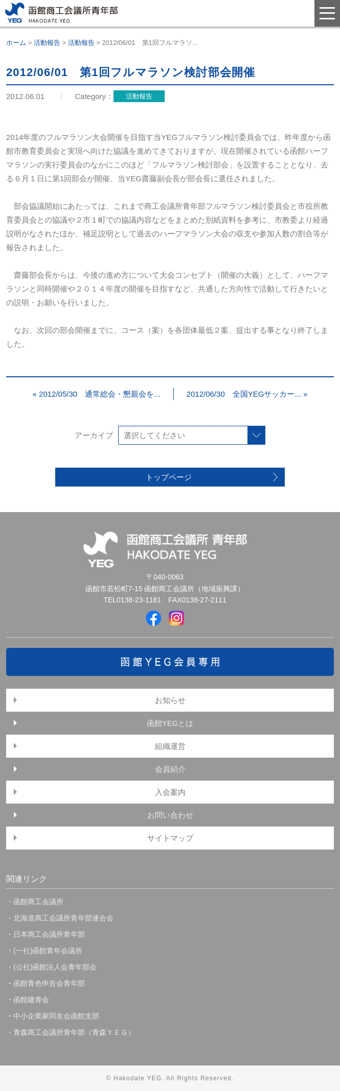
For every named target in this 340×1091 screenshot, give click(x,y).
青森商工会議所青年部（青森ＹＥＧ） (74, 1032)
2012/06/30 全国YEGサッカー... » (247, 394)
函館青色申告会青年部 (49, 983)
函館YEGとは (170, 723)
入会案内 (170, 792)
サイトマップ (170, 838)
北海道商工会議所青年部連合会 (63, 918)
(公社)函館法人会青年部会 (55, 967)
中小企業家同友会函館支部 (56, 1016)
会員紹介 (170, 769)
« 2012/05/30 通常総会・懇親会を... (97, 394)
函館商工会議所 (38, 902)
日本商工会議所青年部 (49, 934)
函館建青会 (31, 1000)
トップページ (169, 477)
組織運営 (170, 746)
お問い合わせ (170, 815)
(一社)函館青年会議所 (47, 951)
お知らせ (170, 700)
